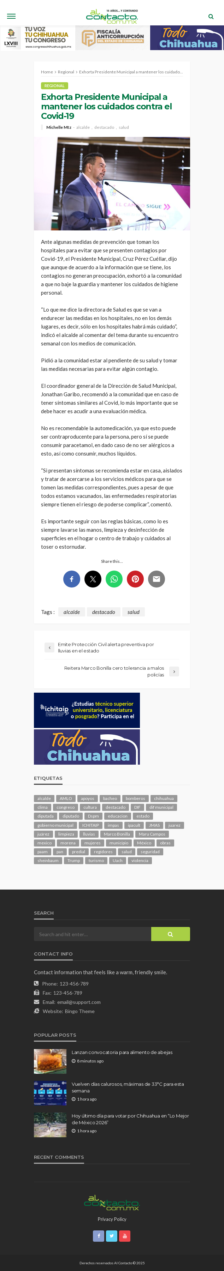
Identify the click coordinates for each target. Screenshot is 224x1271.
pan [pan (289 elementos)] (60, 851)
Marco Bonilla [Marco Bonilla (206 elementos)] (117, 834)
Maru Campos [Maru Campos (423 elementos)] (152, 834)
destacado (104, 127)
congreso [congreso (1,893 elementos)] (66, 807)
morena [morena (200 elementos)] (68, 842)
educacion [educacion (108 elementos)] (118, 816)
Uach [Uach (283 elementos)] (118, 860)
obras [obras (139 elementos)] (165, 842)
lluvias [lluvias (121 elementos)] (89, 834)
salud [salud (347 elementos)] (127, 851)
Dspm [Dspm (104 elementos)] (93, 816)
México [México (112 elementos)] (144, 842)
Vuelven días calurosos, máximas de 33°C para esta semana (128, 1087)
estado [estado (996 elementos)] (142, 816)
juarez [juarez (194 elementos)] (175, 825)
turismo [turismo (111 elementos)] (96, 860)
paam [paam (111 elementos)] (42, 851)
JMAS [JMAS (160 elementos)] (154, 825)
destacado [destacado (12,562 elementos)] (115, 807)
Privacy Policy (112, 1219)
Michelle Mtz (58, 127)
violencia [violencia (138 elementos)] (139, 860)
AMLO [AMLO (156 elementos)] (66, 798)
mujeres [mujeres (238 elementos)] (92, 842)
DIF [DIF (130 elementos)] (137, 807)
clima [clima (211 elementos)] (42, 807)
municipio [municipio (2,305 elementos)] (119, 842)
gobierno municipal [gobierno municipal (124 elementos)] (55, 825)
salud (124, 127)
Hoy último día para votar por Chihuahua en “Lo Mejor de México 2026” (130, 1119)
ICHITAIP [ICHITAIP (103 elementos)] (90, 825)
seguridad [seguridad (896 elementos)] (150, 851)
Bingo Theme (80, 1011)
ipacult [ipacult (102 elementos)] (134, 825)
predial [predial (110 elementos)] (78, 851)
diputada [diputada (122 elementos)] (45, 816)
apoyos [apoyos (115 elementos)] (87, 798)
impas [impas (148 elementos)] (113, 825)
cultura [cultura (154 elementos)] (90, 807)
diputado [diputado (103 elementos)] (71, 816)
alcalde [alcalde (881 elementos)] (44, 798)
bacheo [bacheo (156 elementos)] (110, 798)
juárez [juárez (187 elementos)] (43, 834)
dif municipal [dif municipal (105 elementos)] (161, 807)
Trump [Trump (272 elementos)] (73, 860)
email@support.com (79, 1002)
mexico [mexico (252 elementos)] (44, 842)
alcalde (83, 127)
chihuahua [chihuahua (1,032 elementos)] (164, 798)
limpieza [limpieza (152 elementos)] (66, 834)
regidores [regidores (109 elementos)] (103, 851)
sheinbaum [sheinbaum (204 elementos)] (48, 860)
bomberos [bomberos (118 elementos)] (135, 798)
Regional (55, 85)
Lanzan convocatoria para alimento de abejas (122, 1052)
